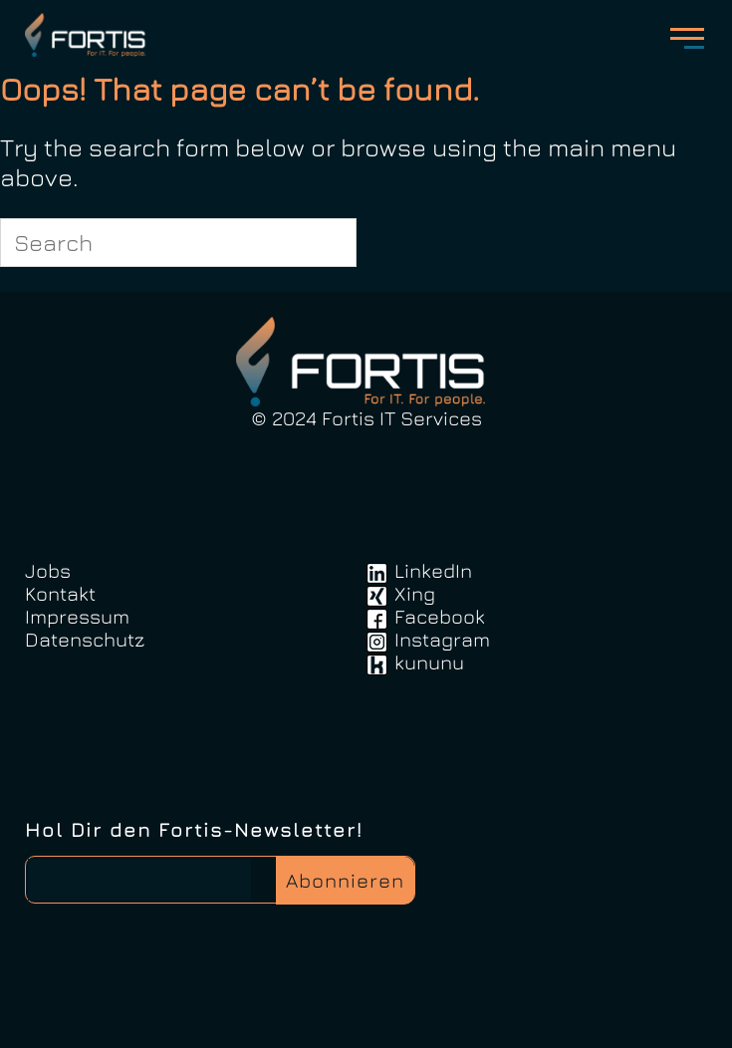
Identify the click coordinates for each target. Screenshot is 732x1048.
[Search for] (178, 242)
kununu (429, 662)
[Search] (330, 242)
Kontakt (60, 593)
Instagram (442, 639)
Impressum (77, 616)
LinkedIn (433, 570)
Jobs (48, 570)
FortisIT (88, 35)
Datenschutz (84, 639)
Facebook (439, 616)
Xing (414, 593)
